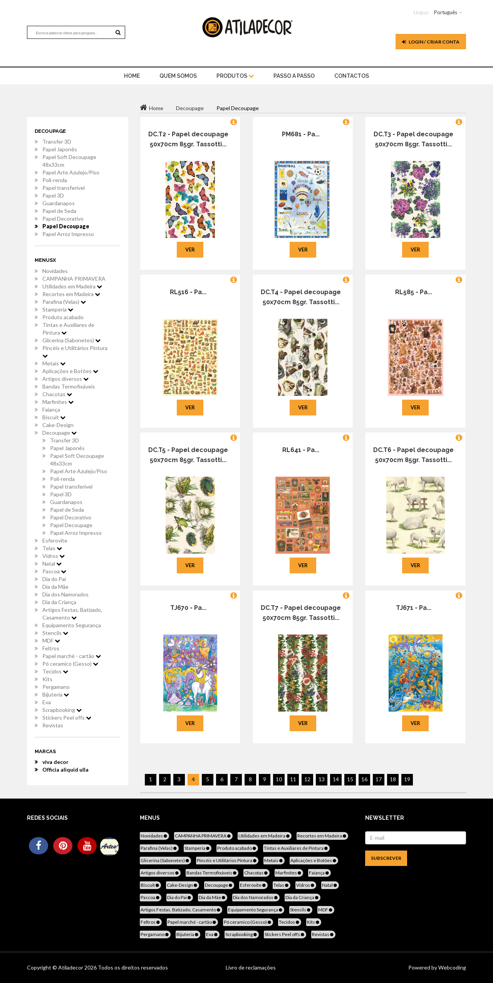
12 (307, 779)
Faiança (51, 409)
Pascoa (54, 571)
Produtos (235, 76)
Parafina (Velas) (64, 301)
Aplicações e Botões (70, 371)
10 (279, 779)
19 (407, 779)
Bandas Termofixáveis (68, 386)
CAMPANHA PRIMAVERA (74, 278)
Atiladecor (71, 967)
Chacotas (57, 394)
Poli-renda (54, 180)
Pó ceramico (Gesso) (70, 663)
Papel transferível (63, 187)
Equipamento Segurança (71, 625)
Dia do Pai (54, 579)
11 (293, 779)
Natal (52, 563)
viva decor (55, 762)
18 (393, 779)
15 (350, 779)
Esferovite (54, 540)
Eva (46, 702)
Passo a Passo (294, 76)
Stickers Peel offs (66, 717)
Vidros (53, 556)
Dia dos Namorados (65, 594)
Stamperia (57, 309)
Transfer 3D (56, 141)
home (132, 76)
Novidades (55, 271)
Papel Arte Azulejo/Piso (70, 172)
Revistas (52, 725)
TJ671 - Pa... (413, 607)
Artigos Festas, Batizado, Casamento (72, 613)
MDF (51, 640)
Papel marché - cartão (71, 656)
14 (336, 779)
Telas (52, 548)
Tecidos (55, 671)
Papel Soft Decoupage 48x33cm (69, 161)
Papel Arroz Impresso (68, 234)
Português (445, 12)
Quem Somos (178, 76)
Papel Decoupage (65, 226)
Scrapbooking (62, 710)
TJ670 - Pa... (188, 607)
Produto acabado (63, 317)
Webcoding (451, 967)
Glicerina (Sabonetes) (71, 340)
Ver (190, 249)
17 (379, 779)
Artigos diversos (65, 378)
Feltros (50, 648)
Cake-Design (58, 425)
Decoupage (59, 432)
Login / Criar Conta (430, 42)
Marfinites (58, 402)
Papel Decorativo (63, 218)
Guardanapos (58, 203)
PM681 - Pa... (301, 134)
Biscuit (53, 417)
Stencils (55, 633)
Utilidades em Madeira (72, 286)
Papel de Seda (59, 211)
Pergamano (56, 686)
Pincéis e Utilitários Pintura (74, 351)
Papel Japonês (59, 149)
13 (322, 779)
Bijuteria (55, 694)
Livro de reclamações (251, 967)
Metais (53, 363)
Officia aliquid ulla (65, 769)
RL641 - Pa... (300, 450)
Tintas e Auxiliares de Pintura (68, 329)
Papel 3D (53, 195)
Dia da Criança (59, 602)
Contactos (351, 76)
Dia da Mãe (55, 586)
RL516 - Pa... (188, 292)
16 (364, 779)
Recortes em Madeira (71, 294)
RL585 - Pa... (413, 292)
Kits (47, 679)
